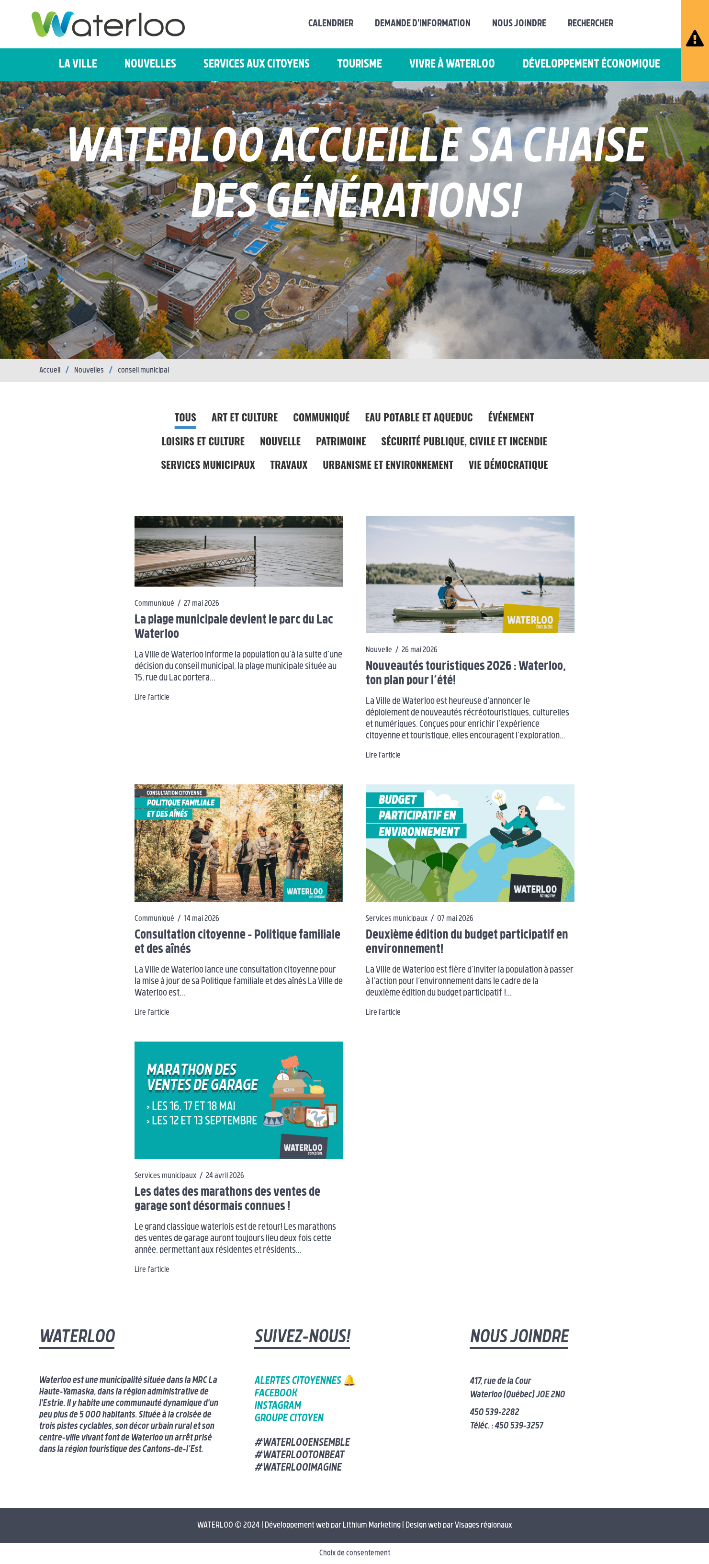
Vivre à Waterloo (452, 64)
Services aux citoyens (256, 64)
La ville (78, 64)
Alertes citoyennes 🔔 (305, 1381)
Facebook (275, 1393)
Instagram (277, 1406)
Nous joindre (519, 24)
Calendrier (330, 24)
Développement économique (591, 64)
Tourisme (359, 64)
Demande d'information (423, 24)
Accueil (49, 370)
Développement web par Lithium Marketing (333, 1525)
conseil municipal (143, 370)
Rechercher (590, 24)
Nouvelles (150, 64)
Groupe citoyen (288, 1418)
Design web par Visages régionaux (458, 1525)
